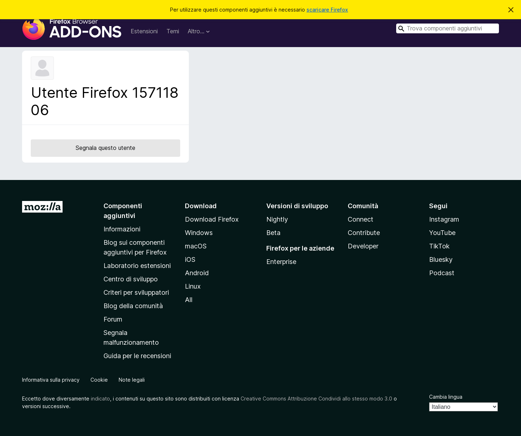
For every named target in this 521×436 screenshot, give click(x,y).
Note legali (132, 380)
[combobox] (447, 28)
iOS (190, 259)
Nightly (277, 219)
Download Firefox (212, 219)
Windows (199, 232)
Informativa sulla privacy (51, 380)
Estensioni (144, 31)
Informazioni (121, 229)
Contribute (364, 232)
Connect (360, 219)
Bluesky (441, 259)
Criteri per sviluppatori (136, 292)
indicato (100, 398)
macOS (196, 246)
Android (197, 273)
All (188, 299)
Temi (172, 31)
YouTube (442, 232)
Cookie (99, 380)
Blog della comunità (133, 306)
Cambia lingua (445, 397)
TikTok (439, 246)
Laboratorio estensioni (137, 265)
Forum (112, 319)
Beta (273, 232)
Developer (363, 246)
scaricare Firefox (327, 10)
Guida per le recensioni (137, 356)
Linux (193, 286)
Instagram (444, 219)
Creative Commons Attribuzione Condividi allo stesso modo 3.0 (316, 398)
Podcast (441, 273)
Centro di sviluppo (130, 279)
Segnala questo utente (105, 147)
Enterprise (281, 261)
